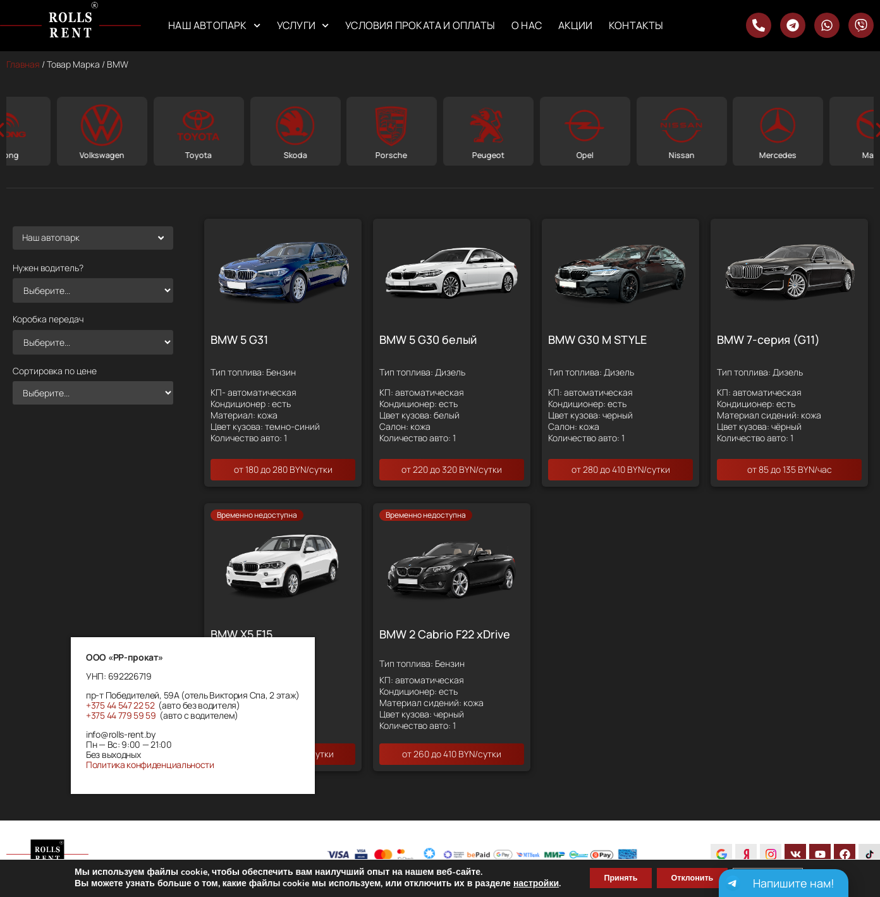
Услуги (303, 25)
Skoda (390, 155)
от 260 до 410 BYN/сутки (451, 754)
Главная (23, 64)
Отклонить (692, 877)
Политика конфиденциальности (150, 765)
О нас (526, 25)
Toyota (293, 155)
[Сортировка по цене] (93, 393)
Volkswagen (197, 155)
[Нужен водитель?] (93, 290)
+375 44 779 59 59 (121, 715)
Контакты (636, 25)
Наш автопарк (214, 25)
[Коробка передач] (93, 341)
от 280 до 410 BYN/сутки (620, 469)
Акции (575, 25)
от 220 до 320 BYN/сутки (451, 469)
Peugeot (582, 155)
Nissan (776, 155)
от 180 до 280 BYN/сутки (283, 469)
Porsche (486, 155)
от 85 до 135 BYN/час (789, 469)
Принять (606, 877)
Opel (679, 155)
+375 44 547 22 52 (120, 705)
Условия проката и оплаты (420, 25)
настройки (514, 883)
